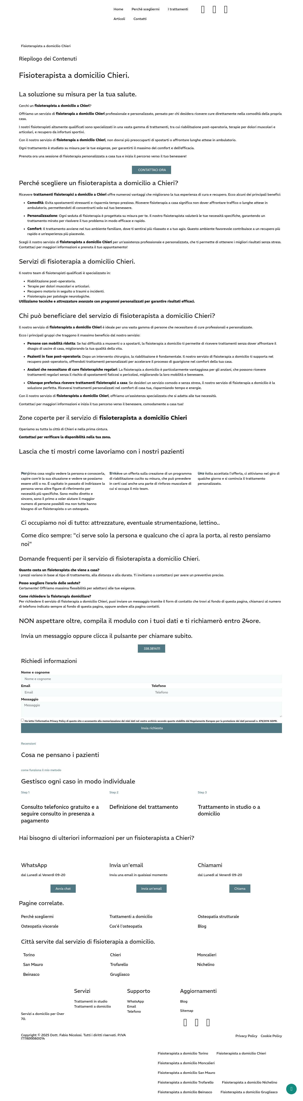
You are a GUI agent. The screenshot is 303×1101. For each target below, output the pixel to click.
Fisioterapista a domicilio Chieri (241, 1053)
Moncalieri (206, 954)
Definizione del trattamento (143, 807)
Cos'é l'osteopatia (125, 926)
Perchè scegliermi (145, 9)
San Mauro (33, 964)
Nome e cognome (35, 672)
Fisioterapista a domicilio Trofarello (186, 1082)
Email (25, 686)
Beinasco (31, 974)
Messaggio (29, 699)
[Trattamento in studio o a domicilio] (203, 795)
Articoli (119, 19)
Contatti (139, 19)
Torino (29, 954)
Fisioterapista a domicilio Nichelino (249, 1082)
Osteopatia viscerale (39, 926)
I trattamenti (178, 9)
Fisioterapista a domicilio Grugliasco (249, 1092)
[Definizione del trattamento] (114, 795)
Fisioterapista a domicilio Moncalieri (186, 1063)
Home (118, 9)
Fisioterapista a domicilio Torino (183, 1053)
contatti (152, 606)
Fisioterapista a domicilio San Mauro (186, 1072)
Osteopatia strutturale (218, 916)
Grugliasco (120, 974)
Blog (202, 926)
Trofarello (119, 964)
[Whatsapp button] (291, 1089)
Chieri (115, 954)
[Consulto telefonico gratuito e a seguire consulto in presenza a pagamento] (26, 795)
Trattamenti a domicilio (130, 916)
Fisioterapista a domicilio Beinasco (185, 1092)
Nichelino (206, 964)
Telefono (159, 686)
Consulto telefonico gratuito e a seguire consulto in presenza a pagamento (60, 814)
